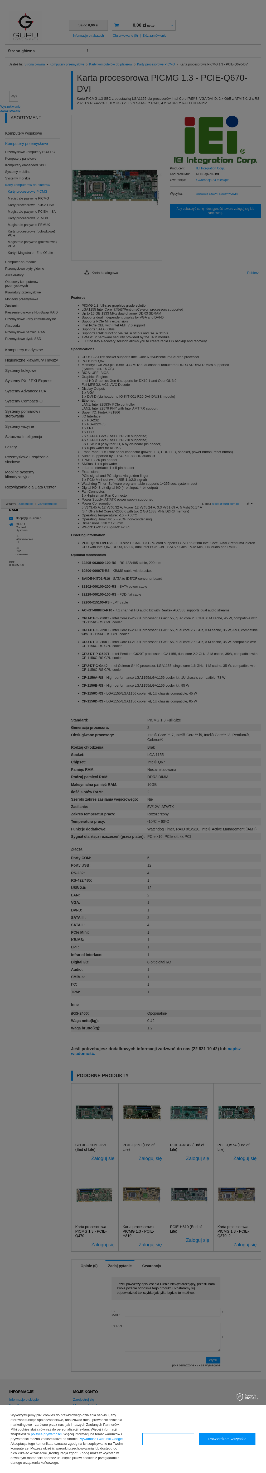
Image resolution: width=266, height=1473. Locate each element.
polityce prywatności (46, 1434)
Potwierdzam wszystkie (227, 1439)
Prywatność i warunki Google (101, 1439)
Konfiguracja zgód (168, 1439)
